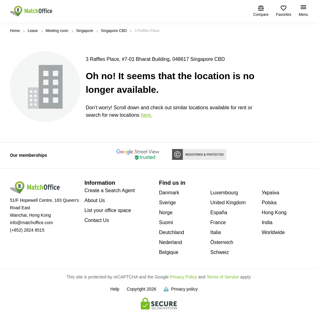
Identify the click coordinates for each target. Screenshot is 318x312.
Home (15, 31)
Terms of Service (223, 276)
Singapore (84, 31)
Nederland (170, 242)
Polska (269, 202)
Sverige (167, 202)
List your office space (107, 210)
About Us (94, 200)
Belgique (168, 252)
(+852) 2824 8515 (27, 230)
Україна (270, 192)
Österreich (221, 242)
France (218, 222)
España (218, 212)
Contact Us (96, 220)
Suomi (166, 222)
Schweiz (219, 252)
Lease (33, 31)
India (267, 222)
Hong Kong (274, 212)
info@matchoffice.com (31, 222)
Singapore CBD (114, 31)
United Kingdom (228, 202)
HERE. (146, 115)
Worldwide (273, 232)
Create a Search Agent (109, 190)
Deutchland (171, 232)
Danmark (169, 192)
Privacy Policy (183, 276)
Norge (166, 212)
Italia (215, 232)
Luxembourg (224, 192)
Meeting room (57, 31)
